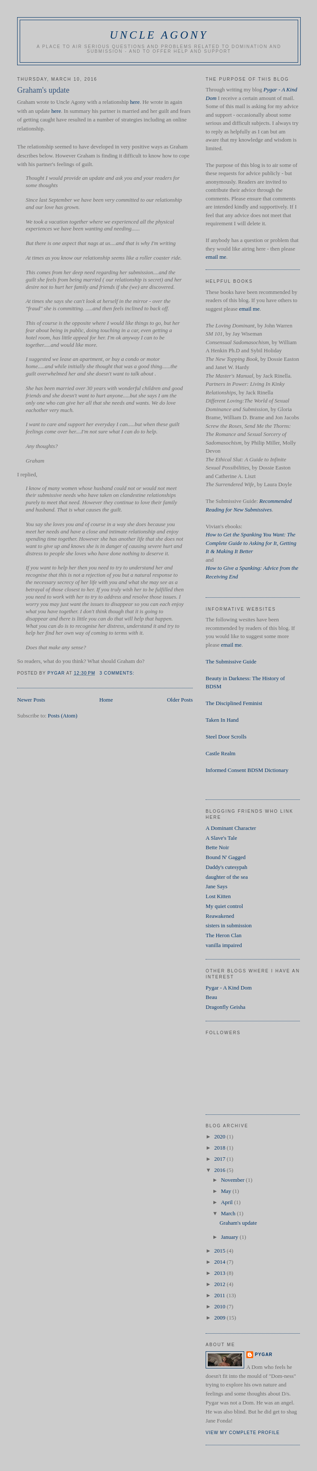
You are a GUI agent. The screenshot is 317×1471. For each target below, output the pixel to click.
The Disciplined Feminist (234, 703)
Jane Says (216, 886)
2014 (220, 1262)
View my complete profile (243, 1432)
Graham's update (43, 90)
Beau (211, 997)
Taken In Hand (222, 720)
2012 (220, 1284)
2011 (220, 1295)
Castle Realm (221, 753)
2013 (220, 1273)
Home (106, 699)
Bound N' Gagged (225, 857)
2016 (220, 1170)
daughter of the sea (227, 877)
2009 (220, 1317)
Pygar (263, 1354)
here (135, 102)
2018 (220, 1147)
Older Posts (180, 699)
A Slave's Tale (221, 838)
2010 (220, 1306)
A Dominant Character (231, 828)
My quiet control (224, 906)
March (229, 1213)
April (227, 1202)
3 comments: (117, 673)
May (227, 1191)
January (230, 1237)
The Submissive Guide (231, 661)
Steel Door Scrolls (226, 736)
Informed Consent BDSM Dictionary (247, 770)
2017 (220, 1159)
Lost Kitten (218, 896)
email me (216, 257)
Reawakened (220, 916)
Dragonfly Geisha (225, 1007)
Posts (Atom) (63, 715)
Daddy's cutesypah (226, 867)
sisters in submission (229, 925)
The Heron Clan (224, 935)
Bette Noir (217, 847)
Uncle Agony (159, 35)
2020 (220, 1136)
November (233, 1180)
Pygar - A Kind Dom (229, 987)
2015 (220, 1250)
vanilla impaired (224, 945)
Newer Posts (31, 699)
